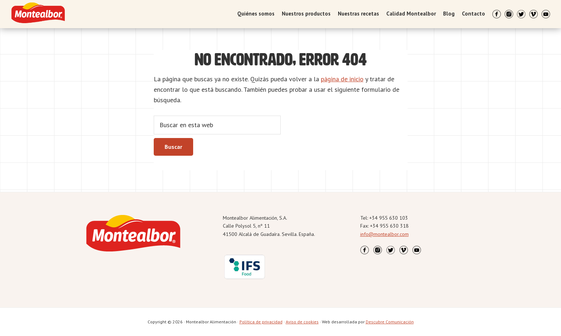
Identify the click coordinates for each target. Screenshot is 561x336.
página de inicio (342, 79)
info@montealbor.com (384, 234)
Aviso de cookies (302, 321)
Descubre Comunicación (390, 321)
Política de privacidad (260, 321)
